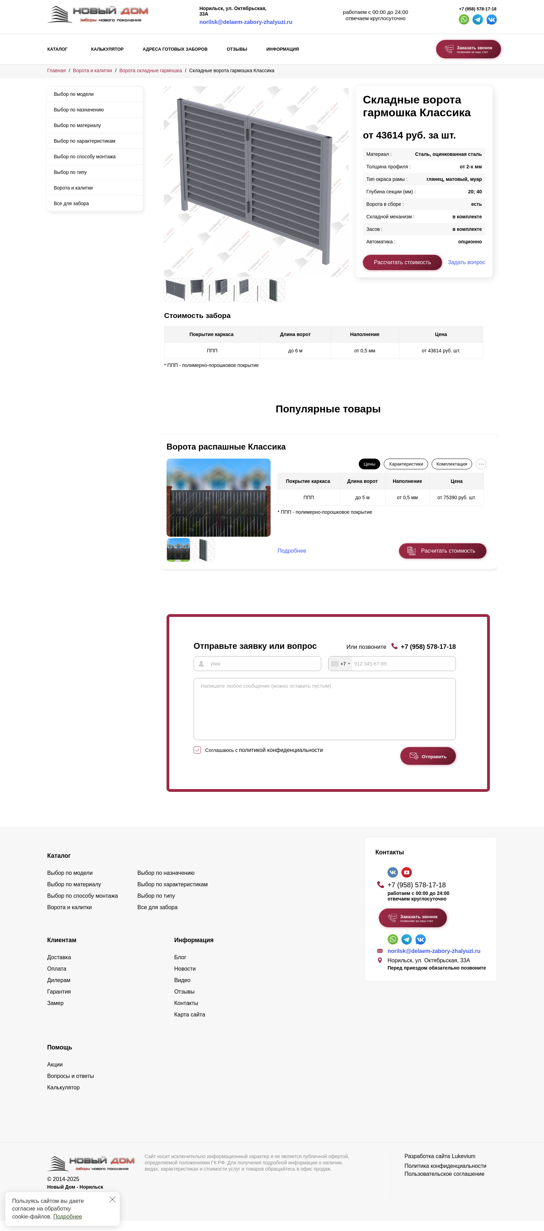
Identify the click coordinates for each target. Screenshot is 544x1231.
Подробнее (67, 1217)
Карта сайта (189, 1025)
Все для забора (71, 203)
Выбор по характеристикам (84, 141)
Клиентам (61, 950)
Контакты (186, 1013)
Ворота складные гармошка (150, 70)
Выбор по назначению (79, 109)
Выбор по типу (70, 172)
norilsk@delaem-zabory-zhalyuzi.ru (245, 22)
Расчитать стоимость (448, 551)
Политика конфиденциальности (445, 1176)
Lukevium (463, 1166)
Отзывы (237, 49)
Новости (185, 979)
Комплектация (451, 464)
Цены (369, 464)
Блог (180, 967)
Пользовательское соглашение (444, 1184)
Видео (182, 990)
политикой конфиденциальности (281, 760)
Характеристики (406, 464)
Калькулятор (107, 49)
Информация (282, 49)
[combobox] (340, 663)
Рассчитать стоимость (402, 262)
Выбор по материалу (77, 125)
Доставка (59, 967)
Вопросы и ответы (70, 1086)
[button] (168, 416)
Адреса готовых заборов (175, 49)
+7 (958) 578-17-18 (477, 9)
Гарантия (59, 1002)
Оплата (56, 979)
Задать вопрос (466, 262)
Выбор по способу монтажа (85, 156)
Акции (55, 1075)
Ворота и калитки (92, 70)
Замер (55, 1013)
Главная (56, 70)
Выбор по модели (74, 94)
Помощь (59, 1057)
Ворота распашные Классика (226, 446)
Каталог (58, 49)
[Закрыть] (112, 1199)
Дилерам (58, 990)
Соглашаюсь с (264, 760)
